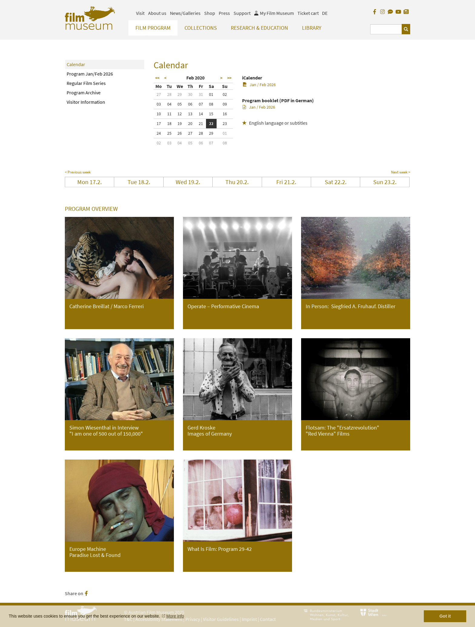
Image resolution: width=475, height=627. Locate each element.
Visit (140, 13)
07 (201, 104)
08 (211, 104)
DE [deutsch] (324, 13)
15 (211, 113)
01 (211, 94)
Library (311, 27)
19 (180, 123)
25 (169, 133)
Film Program (153, 27)
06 (190, 104)
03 (159, 104)
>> (229, 78)
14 (201, 113)
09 (225, 104)
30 (190, 94)
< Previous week (78, 172)
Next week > (400, 172)
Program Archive (84, 92)
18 (169, 123)
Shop (209, 13)
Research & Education (259, 27)
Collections (200, 27)
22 (211, 123)
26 (180, 133)
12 (180, 113)
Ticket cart (308, 13)
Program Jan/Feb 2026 (90, 74)
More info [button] (175, 616)
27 (159, 94)
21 (201, 123)
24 (159, 133)
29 (180, 94)
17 (159, 123)
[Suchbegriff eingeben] (386, 29)
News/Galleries (185, 13)
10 (159, 113)
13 (190, 113)
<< (157, 78)
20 (190, 123)
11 (169, 113)
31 (201, 94)
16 (225, 113)
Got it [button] (445, 616)
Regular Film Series (86, 83)
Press (224, 13)
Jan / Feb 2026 (259, 84)
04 (169, 104)
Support (242, 13)
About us (157, 13)
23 (225, 123)
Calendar (76, 64)
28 (169, 94)
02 (225, 94)
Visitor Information (86, 102)
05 (180, 104)
